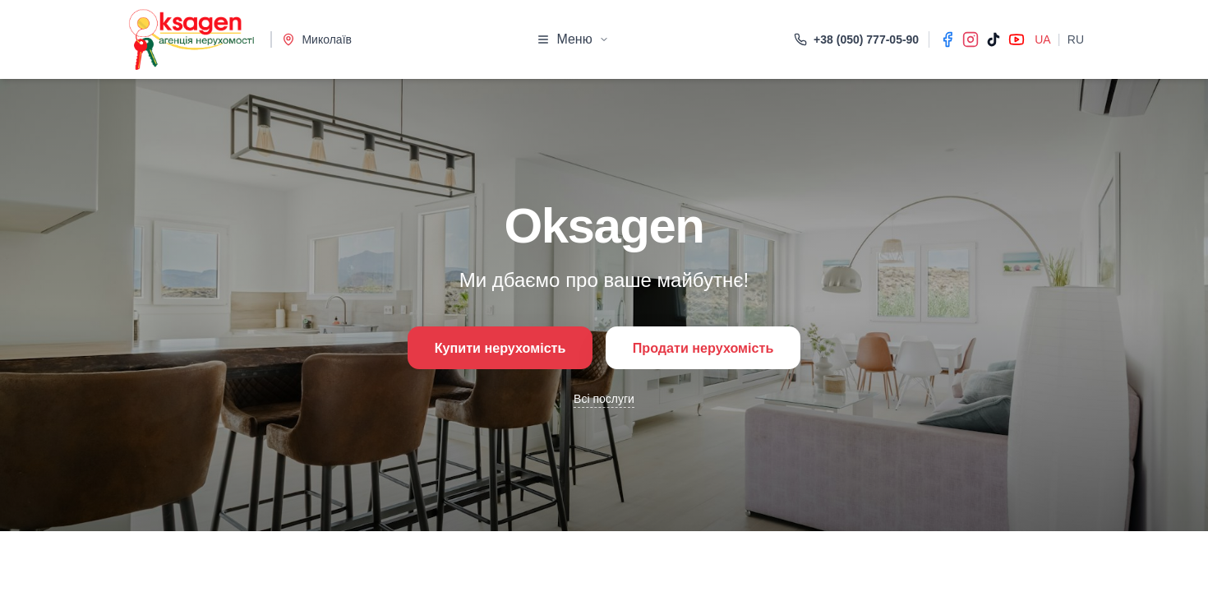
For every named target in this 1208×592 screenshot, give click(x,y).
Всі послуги (604, 402)
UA (1042, 39)
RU (1075, 39)
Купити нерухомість (486, 348)
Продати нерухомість (716, 348)
